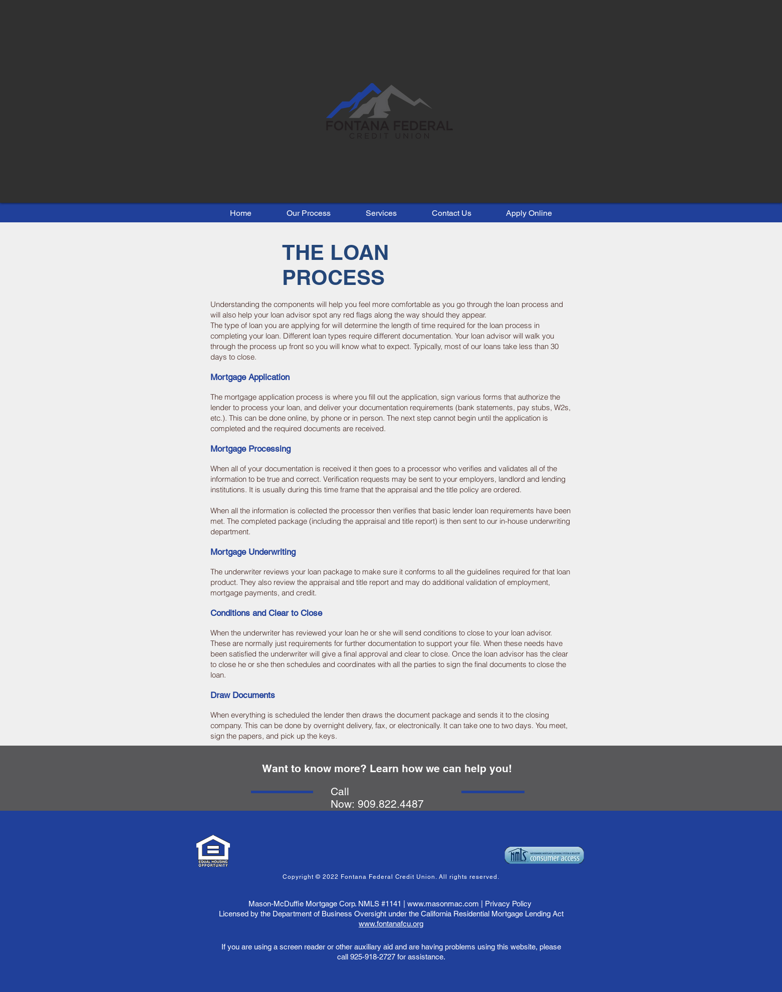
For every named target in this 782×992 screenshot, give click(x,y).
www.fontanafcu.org (391, 923)
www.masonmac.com (443, 903)
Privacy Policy (508, 903)
